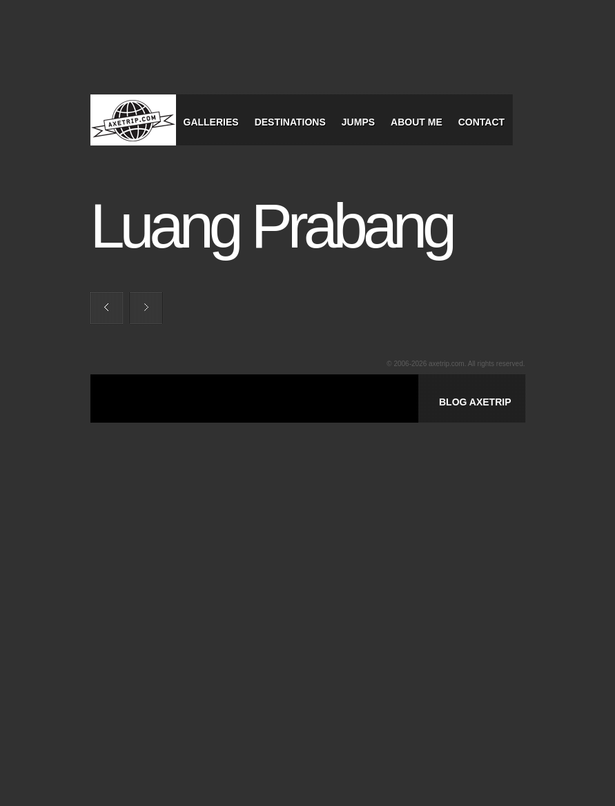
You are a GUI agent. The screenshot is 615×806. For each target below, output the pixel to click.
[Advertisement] (286, 414)
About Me (416, 122)
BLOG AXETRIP (475, 401)
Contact (481, 122)
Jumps (358, 122)
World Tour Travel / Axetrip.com (133, 119)
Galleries (211, 122)
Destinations (290, 122)
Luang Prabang (271, 226)
